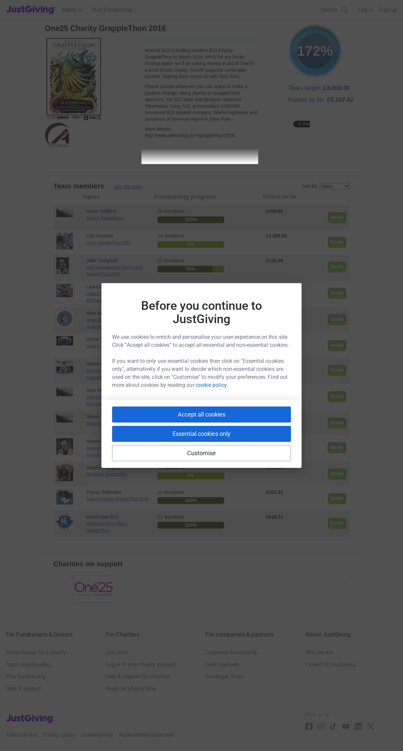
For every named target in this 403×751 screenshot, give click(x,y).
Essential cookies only (201, 433)
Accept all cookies (202, 414)
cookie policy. (212, 385)
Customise (201, 453)
